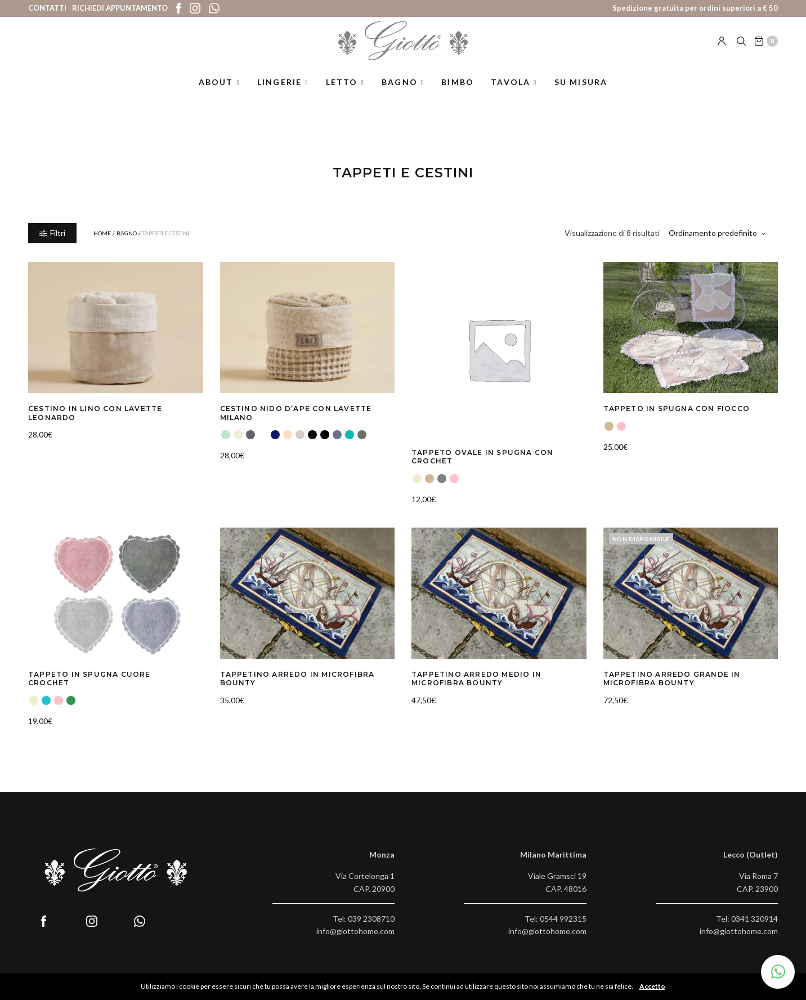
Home (102, 233)
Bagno (400, 92)
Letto (342, 92)
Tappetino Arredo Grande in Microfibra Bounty (664, 676)
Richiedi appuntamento (120, 7)
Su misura (581, 92)
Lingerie (279, 92)
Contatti (47, 7)
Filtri (52, 233)
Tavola (510, 92)
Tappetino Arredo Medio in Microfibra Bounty (469, 676)
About (216, 92)
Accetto (655, 986)
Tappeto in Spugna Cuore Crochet (102, 672)
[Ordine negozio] (719, 233)
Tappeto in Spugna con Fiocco (669, 408)
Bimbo (457, 92)
